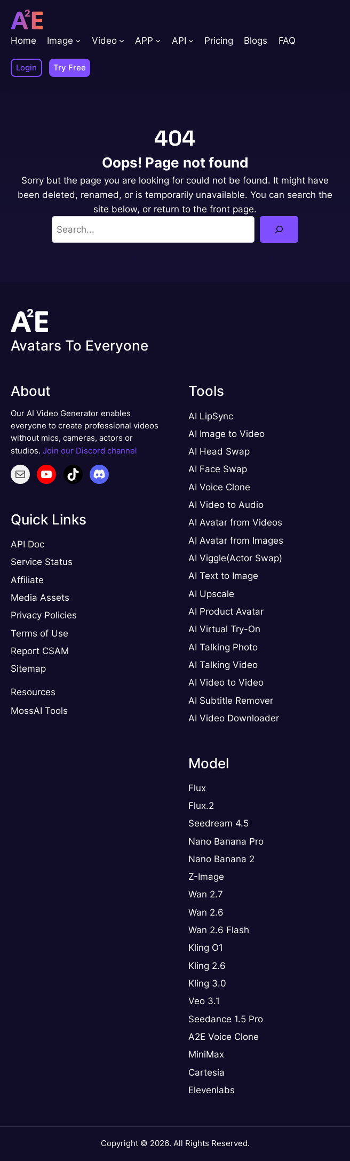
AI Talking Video (223, 664)
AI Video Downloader (233, 718)
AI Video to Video (226, 682)
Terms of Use (39, 633)
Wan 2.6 (206, 912)
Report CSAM (40, 651)
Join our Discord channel (90, 451)
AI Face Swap (217, 469)
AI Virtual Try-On (224, 629)
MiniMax (206, 1054)
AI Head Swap (219, 451)
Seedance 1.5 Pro (225, 1019)
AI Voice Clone (219, 487)
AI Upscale (211, 594)
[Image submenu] (78, 40)
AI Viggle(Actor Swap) (235, 558)
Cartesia (206, 1072)
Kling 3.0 (207, 983)
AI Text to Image (223, 575)
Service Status (42, 561)
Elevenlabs (211, 1090)
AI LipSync (210, 416)
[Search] (279, 229)
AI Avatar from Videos (235, 522)
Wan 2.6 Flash (218, 930)
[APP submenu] (158, 40)
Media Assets (40, 597)
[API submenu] (191, 40)
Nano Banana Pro (226, 841)
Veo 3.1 (204, 1001)
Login (26, 68)
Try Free (69, 68)
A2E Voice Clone (223, 1036)
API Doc (27, 544)
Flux (197, 788)
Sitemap (28, 668)
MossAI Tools (39, 710)
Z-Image (206, 876)
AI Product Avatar (226, 611)
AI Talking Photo (223, 647)
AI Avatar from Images (235, 540)
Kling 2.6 (207, 965)
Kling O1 (205, 947)
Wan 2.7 (205, 894)
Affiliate (27, 580)
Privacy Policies (44, 615)
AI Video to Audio (226, 504)
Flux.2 (201, 805)
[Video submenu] (121, 40)
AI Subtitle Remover (230, 700)
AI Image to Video (226, 433)
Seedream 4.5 (218, 823)
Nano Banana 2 (221, 859)
